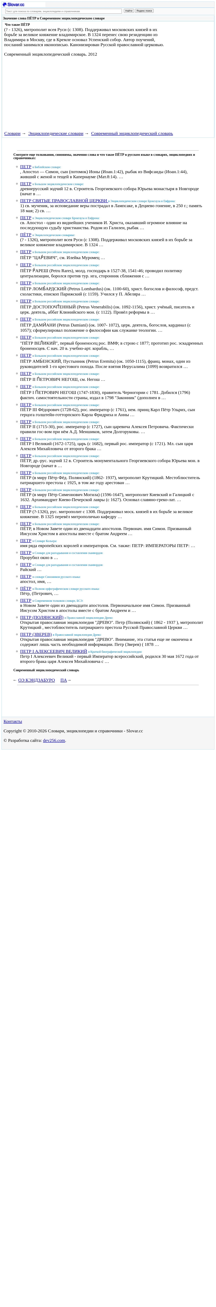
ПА (64, 680)
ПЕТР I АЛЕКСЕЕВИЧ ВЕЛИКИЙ (53, 651)
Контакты (13, 721)
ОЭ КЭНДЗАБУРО (36, 680)
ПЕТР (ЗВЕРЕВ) (36, 634)
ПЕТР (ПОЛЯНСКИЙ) (42, 617)
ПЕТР (25, 166)
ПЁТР (25, 234)
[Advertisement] (70, 93)
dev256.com (54, 740)
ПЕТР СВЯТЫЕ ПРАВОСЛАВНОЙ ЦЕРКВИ (64, 200)
